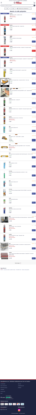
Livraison (2, 389)
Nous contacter (4, 385)
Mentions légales (4, 387)
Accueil (2, 269)
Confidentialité (21, 385)
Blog (1, 393)
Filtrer (12, 8)
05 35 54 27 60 (4, 409)
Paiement (19, 387)
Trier (7, 8)
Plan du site (3, 391)
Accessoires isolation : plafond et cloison (9, 269)
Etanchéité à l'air (18, 269)
